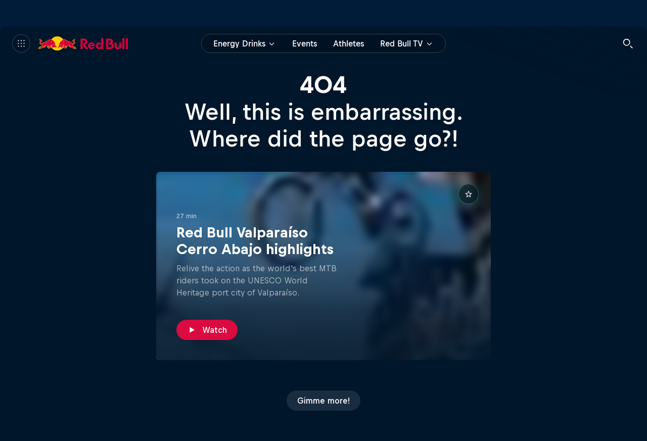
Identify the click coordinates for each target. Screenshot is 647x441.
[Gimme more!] (323, 400)
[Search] (628, 43)
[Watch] (207, 330)
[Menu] (21, 43)
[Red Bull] (83, 43)
